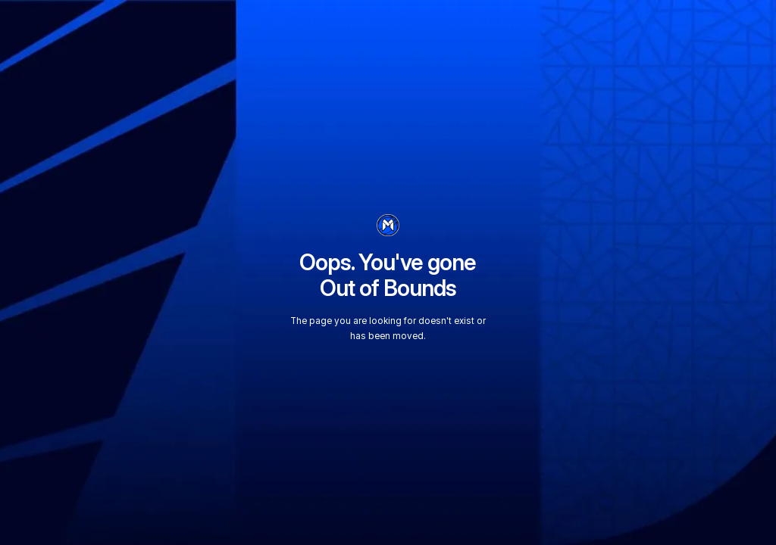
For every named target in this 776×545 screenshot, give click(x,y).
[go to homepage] (388, 225)
